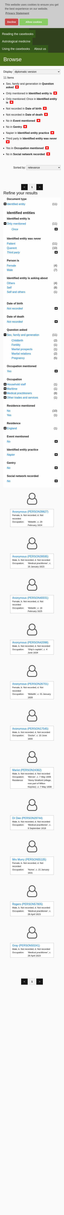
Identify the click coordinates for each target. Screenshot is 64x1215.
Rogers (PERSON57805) (27, 904)
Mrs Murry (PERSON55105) (29, 859)
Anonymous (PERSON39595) (30, 556)
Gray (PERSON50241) (26, 945)
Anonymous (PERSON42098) (30, 642)
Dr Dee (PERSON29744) (27, 818)
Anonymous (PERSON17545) (30, 728)
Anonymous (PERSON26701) (30, 683)
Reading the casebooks (17, 34)
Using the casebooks (16, 49)
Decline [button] (11, 22)
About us (40, 49)
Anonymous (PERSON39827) (30, 511)
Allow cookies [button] (34, 22)
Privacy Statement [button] (17, 13)
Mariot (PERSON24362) (27, 770)
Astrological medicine (16, 41)
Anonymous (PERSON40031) (30, 597)
